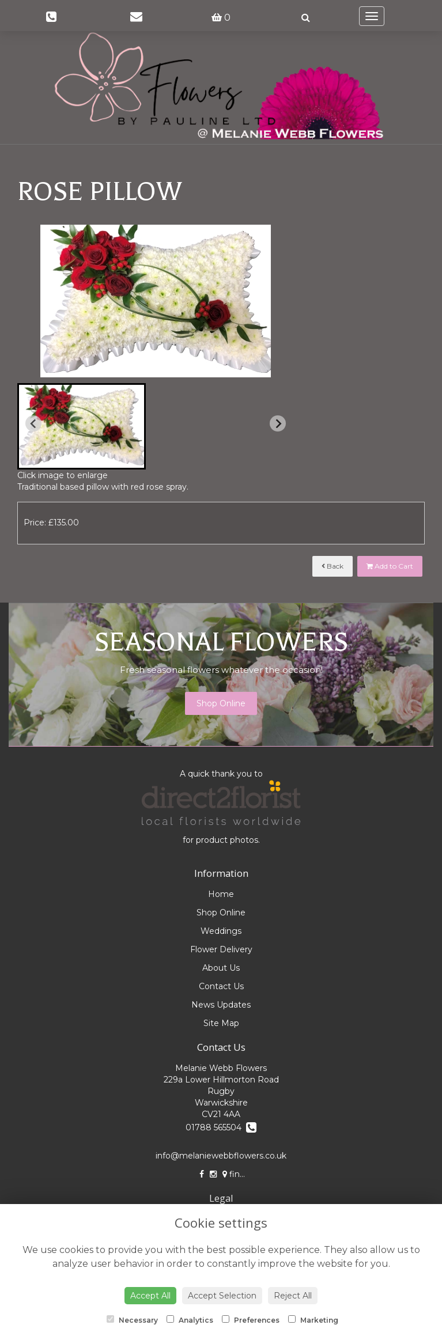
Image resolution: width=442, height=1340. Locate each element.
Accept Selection (222, 1295)
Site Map (221, 1023)
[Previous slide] (33, 423)
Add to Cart (390, 566)
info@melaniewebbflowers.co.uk (221, 1155)
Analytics (190, 1319)
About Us (221, 968)
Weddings (221, 931)
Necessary (132, 1319)
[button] (81, 426)
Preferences (250, 1319)
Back (332, 566)
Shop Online (221, 703)
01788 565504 (221, 1127)
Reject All (293, 1295)
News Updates (221, 1005)
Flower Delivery (221, 949)
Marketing (313, 1319)
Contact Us (221, 986)
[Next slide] (278, 423)
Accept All (150, 1295)
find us (239, 1174)
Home (221, 894)
